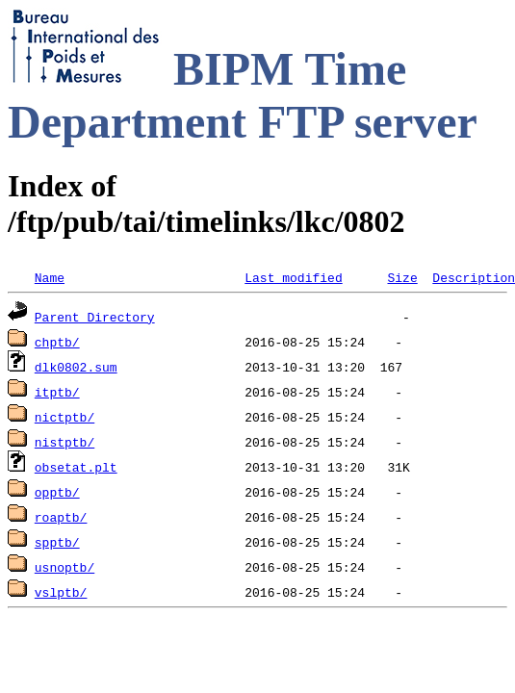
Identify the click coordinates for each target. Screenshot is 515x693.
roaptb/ (61, 517)
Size (402, 277)
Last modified (293, 277)
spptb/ (57, 542)
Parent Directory (95, 316)
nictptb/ (64, 416)
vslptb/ (61, 592)
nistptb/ (64, 441)
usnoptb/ (64, 567)
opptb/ (57, 491)
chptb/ (57, 341)
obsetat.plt (76, 466)
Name (49, 277)
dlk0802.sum (76, 366)
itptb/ (57, 391)
